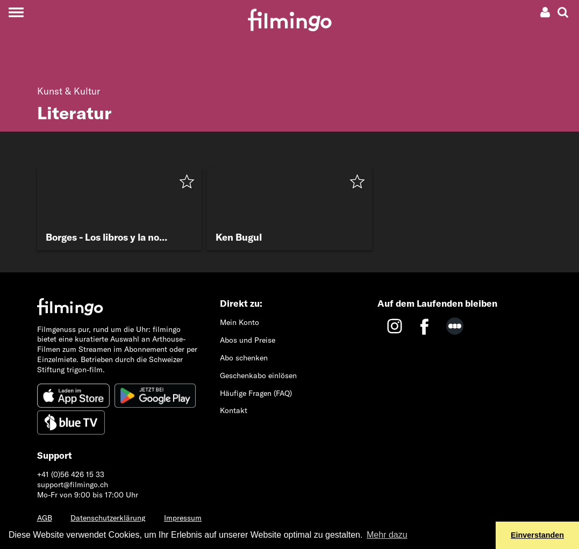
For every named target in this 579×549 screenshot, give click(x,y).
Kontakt (233, 410)
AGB (44, 518)
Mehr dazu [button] (387, 534)
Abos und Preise (247, 340)
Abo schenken (244, 358)
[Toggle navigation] (16, 12)
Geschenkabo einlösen (258, 375)
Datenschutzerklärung (107, 518)
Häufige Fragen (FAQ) (256, 393)
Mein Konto (239, 322)
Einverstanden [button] (537, 535)
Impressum (183, 518)
